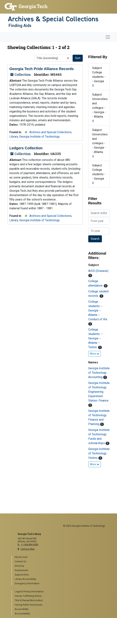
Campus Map (27, 549)
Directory (19, 565)
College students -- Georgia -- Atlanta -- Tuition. (95, 338)
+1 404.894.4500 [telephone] (29, 544)
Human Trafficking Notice (28, 596)
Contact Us (20, 561)
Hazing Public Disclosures (28, 604)
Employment (21, 570)
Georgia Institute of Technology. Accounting (99, 373)
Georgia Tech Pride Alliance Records (41, 69)
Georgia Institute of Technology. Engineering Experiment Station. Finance (99, 391)
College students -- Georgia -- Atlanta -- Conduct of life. (98, 310)
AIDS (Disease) (98, 271)
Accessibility (21, 609)
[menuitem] (60, 557)
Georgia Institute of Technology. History (99, 453)
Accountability (22, 613)
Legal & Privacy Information (29, 591)
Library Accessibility (25, 579)
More (94, 353)
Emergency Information (27, 583)
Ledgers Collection (26, 148)
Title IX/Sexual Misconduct (29, 600)
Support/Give (22, 574)
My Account (21, 557)
